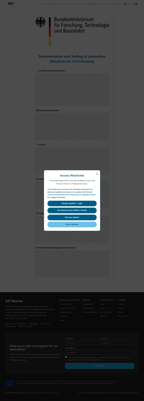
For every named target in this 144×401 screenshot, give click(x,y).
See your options (72, 217)
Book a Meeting (72, 224)
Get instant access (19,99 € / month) (72, 210)
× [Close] (97, 173)
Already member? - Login (72, 203)
